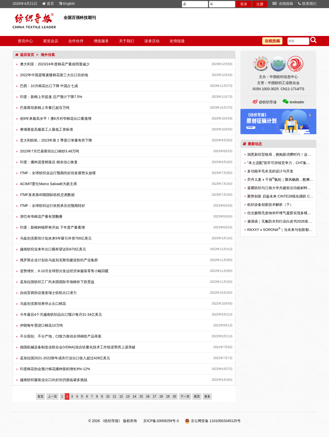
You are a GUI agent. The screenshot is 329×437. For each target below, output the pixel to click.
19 (167, 396)
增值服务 (101, 41)
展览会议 (50, 41)
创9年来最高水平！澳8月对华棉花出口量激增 (55, 118)
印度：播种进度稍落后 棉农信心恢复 (49, 162)
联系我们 (307, 4)
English (67, 4)
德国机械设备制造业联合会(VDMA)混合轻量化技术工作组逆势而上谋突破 (77, 347)
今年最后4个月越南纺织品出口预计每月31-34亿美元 (61, 314)
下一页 (185, 396)
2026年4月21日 (25, 4)
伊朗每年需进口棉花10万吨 (41, 325)
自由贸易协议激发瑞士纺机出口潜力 (48, 293)
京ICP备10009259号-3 (161, 421)
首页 (48, 4)
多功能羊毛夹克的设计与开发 (270, 171)
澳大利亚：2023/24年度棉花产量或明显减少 (55, 64)
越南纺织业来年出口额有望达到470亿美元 (53, 249)
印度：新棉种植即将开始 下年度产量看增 (52, 227)
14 (134, 396)
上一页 (52, 396)
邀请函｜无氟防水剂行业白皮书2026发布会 (281, 221)
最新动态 (252, 144)
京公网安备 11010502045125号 (216, 421)
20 (174, 396)
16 (147, 396)
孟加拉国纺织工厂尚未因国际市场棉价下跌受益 (57, 282)
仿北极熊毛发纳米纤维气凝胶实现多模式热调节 (284, 213)
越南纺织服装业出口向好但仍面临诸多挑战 (53, 380)
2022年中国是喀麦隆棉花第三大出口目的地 (54, 75)
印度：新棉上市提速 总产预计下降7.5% (51, 97)
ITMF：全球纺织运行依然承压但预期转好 (52, 206)
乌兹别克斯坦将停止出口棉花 (43, 304)
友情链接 (177, 41)
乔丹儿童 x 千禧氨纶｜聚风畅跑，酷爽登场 (282, 179)
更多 (207, 396)
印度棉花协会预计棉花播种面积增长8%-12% (55, 369)
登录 (243, 4)
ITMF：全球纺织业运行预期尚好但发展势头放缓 (58, 173)
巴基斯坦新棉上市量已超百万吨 (45, 108)
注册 (259, 4)
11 (114, 396)
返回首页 (24, 55)
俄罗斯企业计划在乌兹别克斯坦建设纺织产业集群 (59, 260)
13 (127, 396)
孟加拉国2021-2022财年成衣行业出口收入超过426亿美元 (65, 358)
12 (121, 396)
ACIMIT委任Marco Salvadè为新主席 (48, 184)
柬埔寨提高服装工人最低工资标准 (46, 129)
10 (107, 396)
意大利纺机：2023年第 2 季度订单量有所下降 (56, 140)
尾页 (197, 396)
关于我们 (126, 41)
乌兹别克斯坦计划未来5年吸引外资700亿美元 (56, 238)
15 (141, 396)
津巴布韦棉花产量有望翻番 (41, 216)
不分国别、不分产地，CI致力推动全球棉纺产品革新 (60, 336)
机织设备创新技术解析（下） (270, 205)
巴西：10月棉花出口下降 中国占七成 (49, 86)
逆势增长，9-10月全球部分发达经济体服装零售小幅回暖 (64, 271)
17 (154, 396)
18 (161, 396)
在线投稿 (283, 4)
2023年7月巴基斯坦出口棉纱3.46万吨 (49, 151)
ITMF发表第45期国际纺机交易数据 (47, 195)
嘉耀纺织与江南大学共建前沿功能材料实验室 (282, 188)
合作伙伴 (76, 41)
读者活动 (151, 41)
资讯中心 (25, 41)
